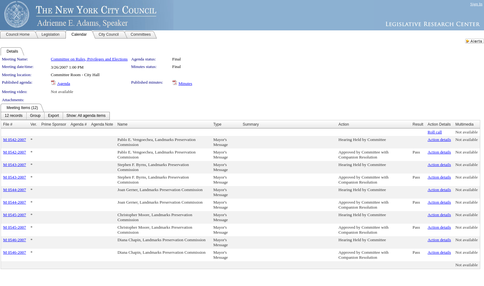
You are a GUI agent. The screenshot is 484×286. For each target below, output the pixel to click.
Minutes (185, 83)
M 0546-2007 (14, 239)
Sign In (476, 4)
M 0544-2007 (14, 189)
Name (122, 124)
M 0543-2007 (14, 164)
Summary (251, 124)
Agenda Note (102, 124)
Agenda (63, 83)
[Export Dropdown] (53, 116)
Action (343, 124)
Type (217, 124)
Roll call (435, 132)
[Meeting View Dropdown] (86, 116)
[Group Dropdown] (35, 116)
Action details (439, 139)
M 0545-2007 (14, 214)
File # (7, 124)
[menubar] (55, 116)
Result (417, 124)
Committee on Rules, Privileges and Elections (89, 59)
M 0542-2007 (14, 139)
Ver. (33, 124)
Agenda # (79, 124)
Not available (62, 91)
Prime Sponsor (53, 124)
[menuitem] (13, 116)
